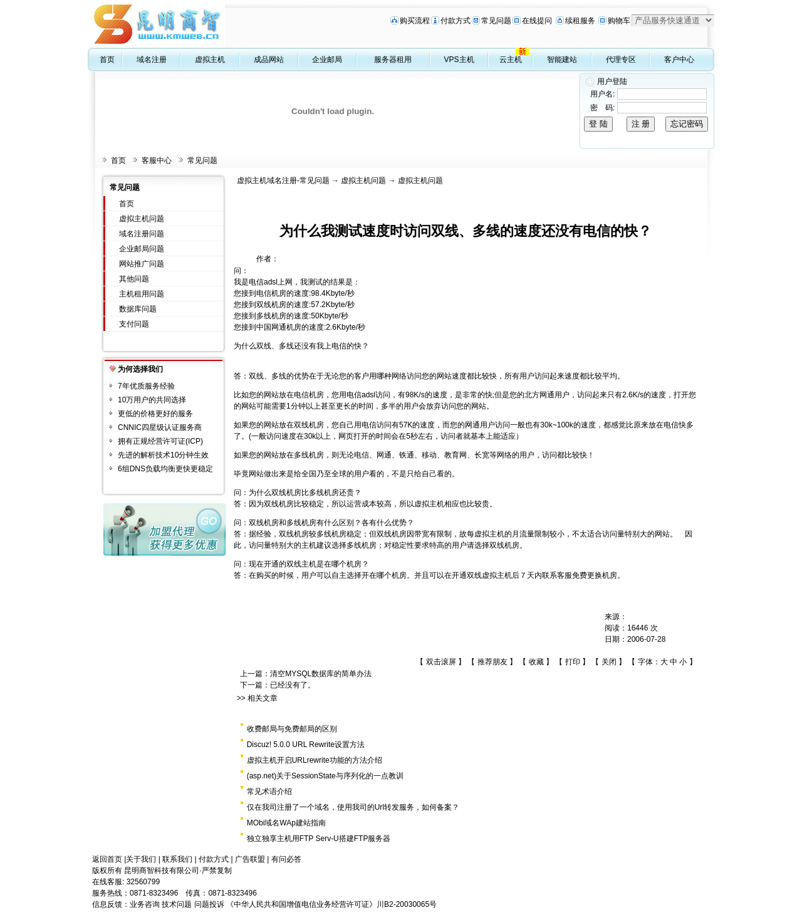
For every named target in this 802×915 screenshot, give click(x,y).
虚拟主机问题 (141, 218)
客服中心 (157, 160)
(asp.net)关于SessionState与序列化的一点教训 (325, 775)
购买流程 (415, 20)
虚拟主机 (210, 59)
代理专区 (621, 59)
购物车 (619, 20)
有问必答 (286, 859)
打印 (572, 661)
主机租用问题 (141, 294)
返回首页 (107, 859)
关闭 (609, 661)
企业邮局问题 (141, 248)
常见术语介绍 (269, 791)
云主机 (510, 59)
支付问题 (134, 324)
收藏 (536, 661)
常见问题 (496, 20)
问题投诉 (209, 904)
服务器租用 (393, 59)
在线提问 (537, 20)
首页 (107, 59)
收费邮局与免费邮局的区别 (292, 728)
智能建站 (562, 59)
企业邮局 (327, 59)
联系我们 (177, 859)
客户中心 (679, 59)
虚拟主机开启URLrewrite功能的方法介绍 (314, 760)
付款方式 (455, 20)
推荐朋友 (492, 661)
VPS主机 (459, 59)
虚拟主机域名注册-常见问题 (283, 180)
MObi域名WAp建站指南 (286, 822)
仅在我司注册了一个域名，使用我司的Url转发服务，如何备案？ (353, 807)
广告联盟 (250, 859)
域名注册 (152, 59)
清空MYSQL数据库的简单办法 (321, 673)
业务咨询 (145, 904)
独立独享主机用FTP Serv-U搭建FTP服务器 (319, 838)
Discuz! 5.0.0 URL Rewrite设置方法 (306, 744)
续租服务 (580, 20)
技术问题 (177, 904)
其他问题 (134, 278)
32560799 (143, 881)
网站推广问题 (141, 263)
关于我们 (141, 859)
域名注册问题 (141, 233)
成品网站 (269, 59)
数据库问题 (138, 309)
